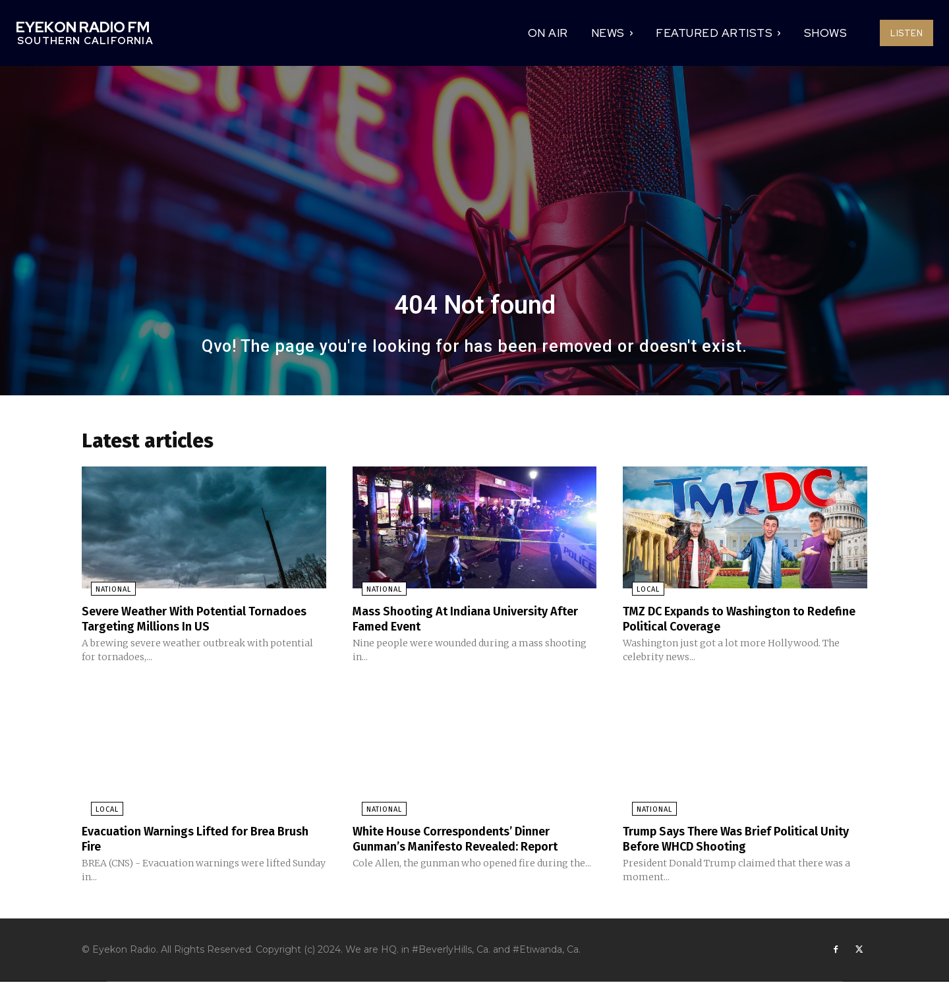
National (104, 593)
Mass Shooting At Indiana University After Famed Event (460, 622)
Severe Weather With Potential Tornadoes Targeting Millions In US (186, 622)
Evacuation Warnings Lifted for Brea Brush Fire (189, 841)
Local (638, 593)
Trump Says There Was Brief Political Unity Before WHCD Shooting (732, 841)
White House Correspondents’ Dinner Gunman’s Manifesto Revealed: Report (469, 841)
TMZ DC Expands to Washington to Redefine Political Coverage (725, 622)
